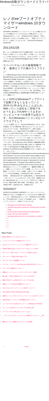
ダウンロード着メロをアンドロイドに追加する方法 (19, 252)
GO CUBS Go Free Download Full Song (15, 292)
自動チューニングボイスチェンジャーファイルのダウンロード (23, 296)
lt (7, 218)
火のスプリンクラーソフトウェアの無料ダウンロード (20, 245)
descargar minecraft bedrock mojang (19, 205)
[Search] (26, 5)
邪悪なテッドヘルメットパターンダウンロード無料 (19, 272)
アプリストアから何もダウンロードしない (16, 311)
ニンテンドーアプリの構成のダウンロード (16, 241)
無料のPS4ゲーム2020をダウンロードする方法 (18, 280)
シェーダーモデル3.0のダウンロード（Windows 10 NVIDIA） (22, 304)
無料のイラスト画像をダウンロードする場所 (17, 322)
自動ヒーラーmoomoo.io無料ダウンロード (16, 284)
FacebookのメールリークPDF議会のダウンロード (19, 300)
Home (27, 346)
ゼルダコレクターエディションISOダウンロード (18, 288)
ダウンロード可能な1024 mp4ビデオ (14, 256)
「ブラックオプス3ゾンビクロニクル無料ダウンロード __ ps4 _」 (23, 317)
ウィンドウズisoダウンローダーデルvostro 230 (18, 307)
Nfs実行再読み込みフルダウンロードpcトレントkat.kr (20, 248)
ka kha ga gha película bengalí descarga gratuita (23, 212)
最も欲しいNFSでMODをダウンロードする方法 (18, 276)
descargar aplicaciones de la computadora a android (24, 216)
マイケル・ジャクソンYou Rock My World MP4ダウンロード (22, 264)
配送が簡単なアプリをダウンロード (14, 237)
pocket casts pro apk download (17, 214)
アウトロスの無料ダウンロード (12, 268)
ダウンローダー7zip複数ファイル (13, 260)
